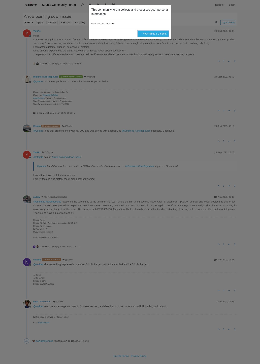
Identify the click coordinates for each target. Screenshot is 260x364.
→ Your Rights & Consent (153, 33)
